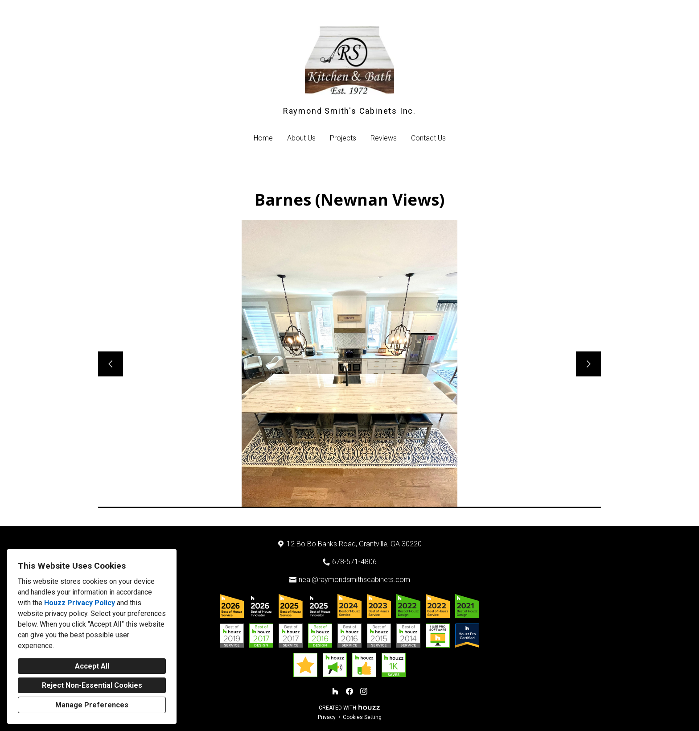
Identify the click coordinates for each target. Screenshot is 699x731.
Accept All (92, 666)
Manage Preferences (91, 705)
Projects (343, 138)
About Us (301, 138)
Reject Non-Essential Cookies (92, 685)
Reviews (383, 138)
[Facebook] (349, 691)
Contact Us (428, 138)
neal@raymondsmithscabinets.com (354, 579)
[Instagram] (364, 691)
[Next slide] (588, 363)
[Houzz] (335, 691)
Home (263, 138)
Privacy (327, 717)
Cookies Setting (362, 717)
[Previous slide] (110, 363)
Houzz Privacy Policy (79, 603)
